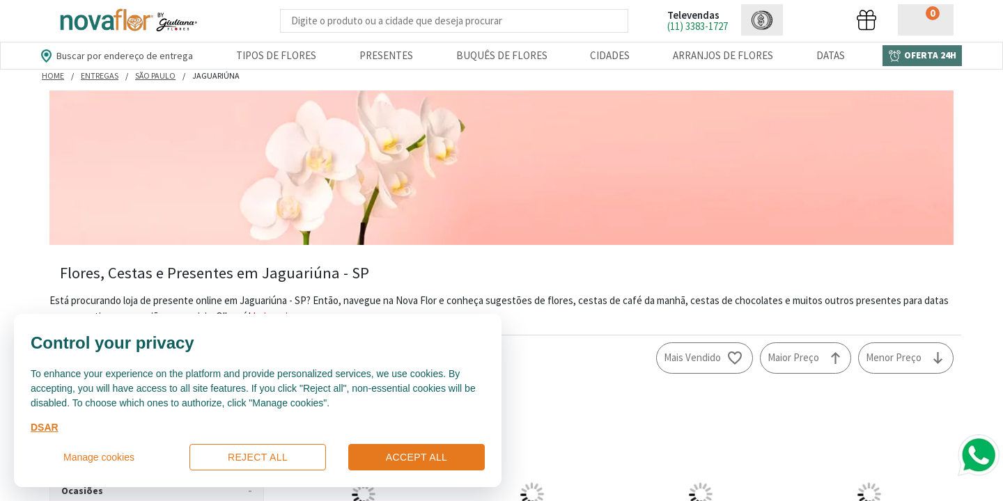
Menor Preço (894, 357)
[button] (762, 19)
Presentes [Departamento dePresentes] (386, 55)
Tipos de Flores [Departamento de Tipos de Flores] (276, 55)
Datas (830, 55)
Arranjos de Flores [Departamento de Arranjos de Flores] (723, 55)
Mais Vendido (692, 357)
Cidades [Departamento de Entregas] (610, 55)
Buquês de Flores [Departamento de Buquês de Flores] (501, 55)
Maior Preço (793, 357)
